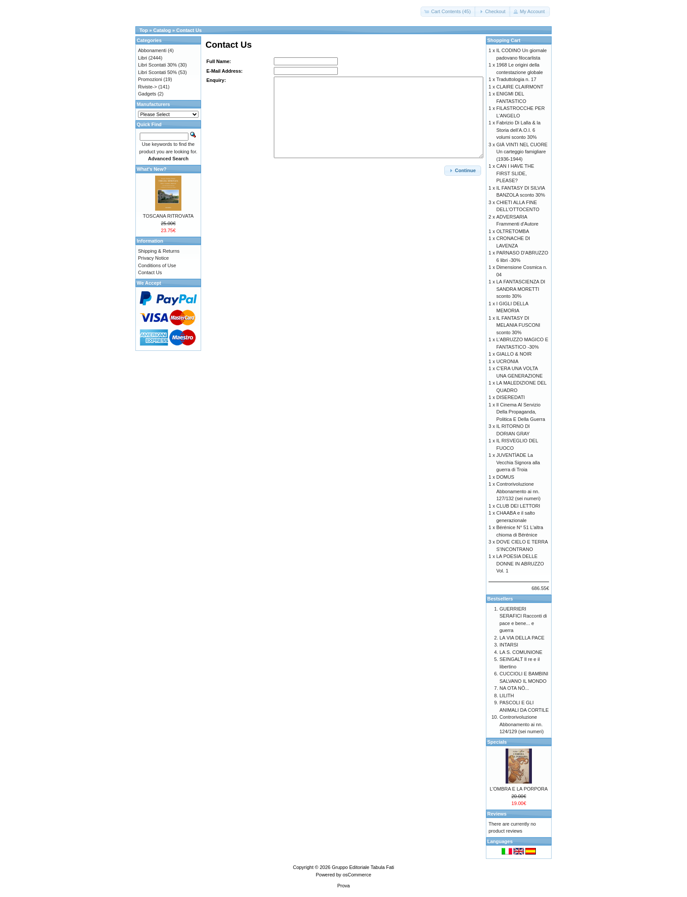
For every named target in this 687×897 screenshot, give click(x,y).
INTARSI (508, 644)
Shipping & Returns (159, 251)
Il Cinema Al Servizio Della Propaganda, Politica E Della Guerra (520, 412)
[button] (448, 12)
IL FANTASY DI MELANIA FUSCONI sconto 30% (518, 325)
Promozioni (150, 79)
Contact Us (189, 30)
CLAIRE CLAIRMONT (520, 86)
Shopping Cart (504, 40)
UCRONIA (507, 361)
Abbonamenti (152, 50)
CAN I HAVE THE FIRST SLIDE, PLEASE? (515, 173)
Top (143, 30)
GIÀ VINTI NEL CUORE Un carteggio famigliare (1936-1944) (522, 152)
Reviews (496, 813)
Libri (142, 57)
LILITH (506, 695)
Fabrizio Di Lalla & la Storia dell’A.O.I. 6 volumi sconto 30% (518, 130)
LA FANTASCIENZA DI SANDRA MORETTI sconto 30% (520, 289)
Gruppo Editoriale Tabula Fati (363, 867)
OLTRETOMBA (512, 231)
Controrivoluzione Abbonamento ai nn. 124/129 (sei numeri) (521, 724)
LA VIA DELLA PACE (522, 637)
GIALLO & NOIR (514, 354)
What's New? (151, 169)
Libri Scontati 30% (157, 64)
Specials (497, 742)
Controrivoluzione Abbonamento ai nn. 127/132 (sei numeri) (518, 491)
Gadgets (147, 93)
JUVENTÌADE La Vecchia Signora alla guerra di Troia (518, 462)
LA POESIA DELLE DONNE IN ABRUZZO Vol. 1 (520, 563)
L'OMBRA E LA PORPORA (519, 788)
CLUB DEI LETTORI (518, 506)
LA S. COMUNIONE (520, 652)
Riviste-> (147, 86)
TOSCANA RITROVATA (168, 216)
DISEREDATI (510, 397)
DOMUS (505, 477)
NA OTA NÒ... (514, 688)
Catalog (162, 30)
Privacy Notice (153, 258)
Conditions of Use (157, 265)
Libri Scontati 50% (157, 72)
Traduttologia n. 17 (516, 79)
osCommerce (357, 874)
